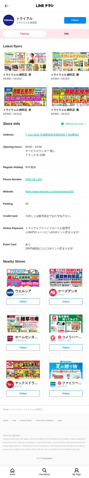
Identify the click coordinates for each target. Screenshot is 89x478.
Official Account (74, 123)
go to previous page (6, 5)
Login (59, 421)
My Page (76, 474)
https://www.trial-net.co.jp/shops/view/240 (49, 191)
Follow (75, 21)
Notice (5, 421)
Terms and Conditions (44, 421)
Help (14, 421)
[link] (8, 20)
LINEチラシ (44, 6)
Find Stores (44, 474)
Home (12, 474)
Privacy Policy (25, 421)
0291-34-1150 (33, 179)
